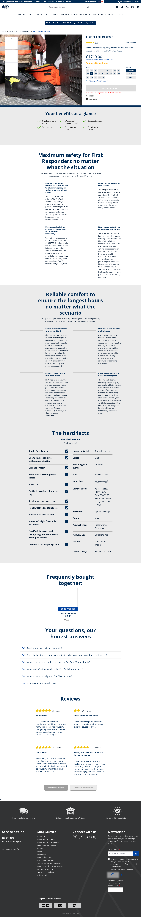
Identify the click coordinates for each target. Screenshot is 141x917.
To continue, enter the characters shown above (115, 883)
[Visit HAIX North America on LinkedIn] (93, 837)
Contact (40, 848)
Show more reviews (56, 788)
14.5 (92, 77)
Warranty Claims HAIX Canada (49, 863)
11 (100, 74)
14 (88, 77)
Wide (132, 77)
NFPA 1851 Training (45, 869)
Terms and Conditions (46, 872)
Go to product (68, 609)
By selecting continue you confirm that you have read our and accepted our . (124, 864)
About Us (41, 836)
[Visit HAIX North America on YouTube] (87, 837)
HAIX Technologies (44, 857)
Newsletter (41, 854)
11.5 (103, 74)
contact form (16, 849)
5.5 (92, 70)
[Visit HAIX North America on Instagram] (75, 837)
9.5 (88, 74)
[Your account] (122, 7)
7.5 (107, 70)
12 (107, 74)
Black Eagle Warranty (45, 860)
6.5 (100, 70)
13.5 (119, 74)
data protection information (121, 864)
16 (103, 77)
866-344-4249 (8, 838)
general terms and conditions (122, 869)
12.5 (111, 74)
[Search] (87, 7)
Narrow (132, 70)
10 (92, 74)
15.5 (99, 77)
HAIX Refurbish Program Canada (50, 866)
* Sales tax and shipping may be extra (99, 59)
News (39, 851)
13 (115, 74)
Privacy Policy (42, 875)
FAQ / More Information (46, 845)
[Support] (127, 7)
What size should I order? (96, 81)
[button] (11, 38)
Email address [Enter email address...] (114, 850)
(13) (92, 42)
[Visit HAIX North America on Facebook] (81, 837)
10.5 (95, 74)
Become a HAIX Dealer (46, 839)
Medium (132, 74)
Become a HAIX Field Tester (48, 842)
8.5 (115, 70)
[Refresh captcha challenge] (120, 875)
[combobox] (66, 7)
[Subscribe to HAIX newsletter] (136, 853)
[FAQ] (132, 7)
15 (95, 77)
